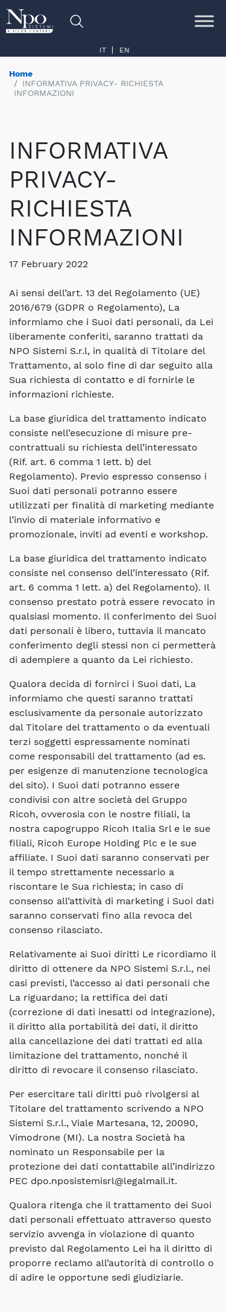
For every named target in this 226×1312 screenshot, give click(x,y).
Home (21, 73)
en (124, 50)
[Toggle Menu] (204, 21)
